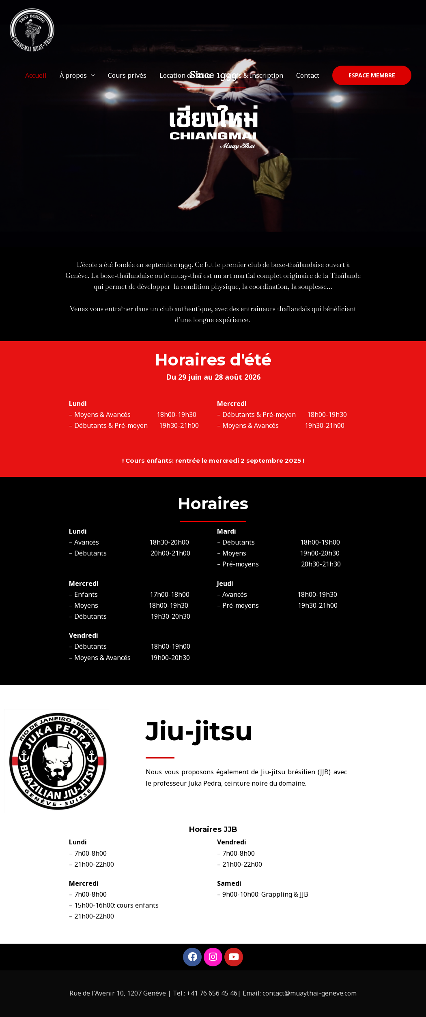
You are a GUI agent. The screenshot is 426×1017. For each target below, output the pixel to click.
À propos (73, 77)
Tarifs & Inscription (253, 77)
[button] (371, 77)
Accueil (36, 77)
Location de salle (185, 77)
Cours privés (127, 77)
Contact (307, 77)
